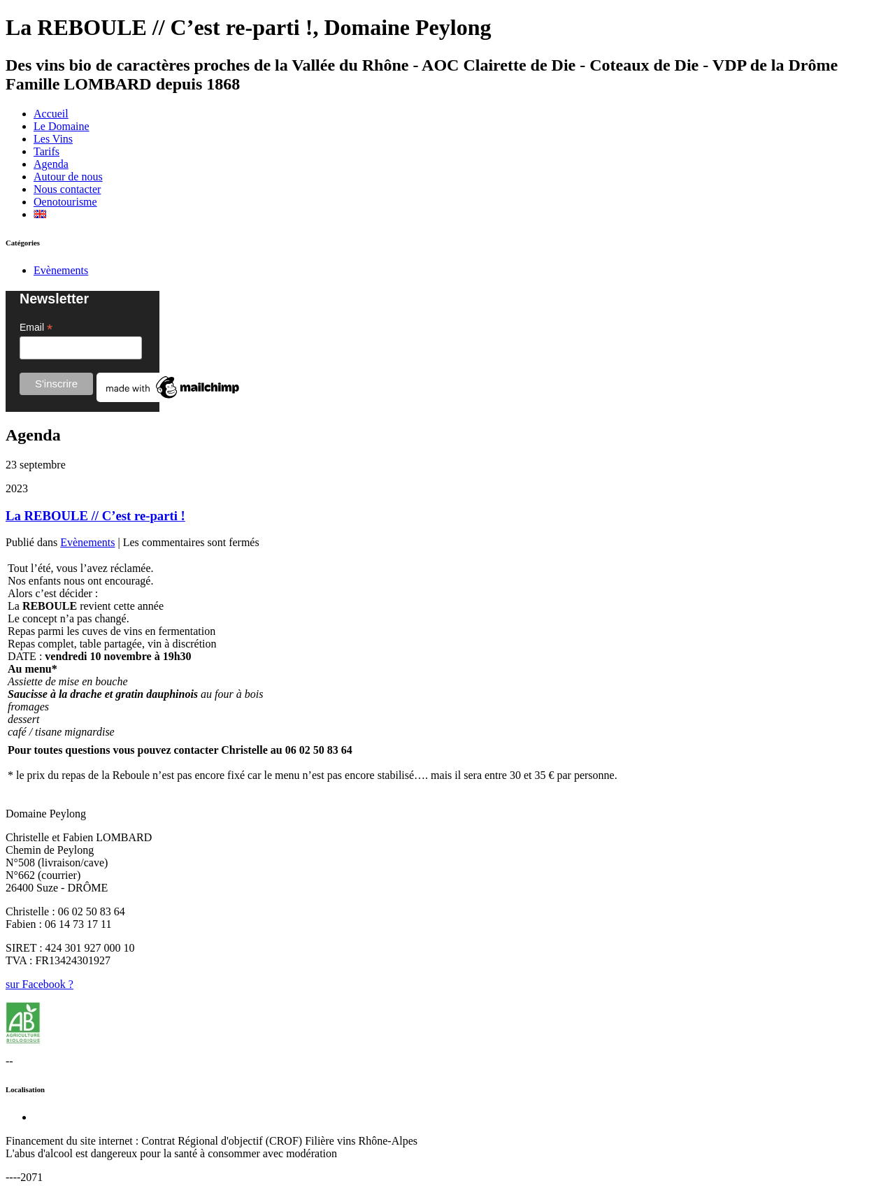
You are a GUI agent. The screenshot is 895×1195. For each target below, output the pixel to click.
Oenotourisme (65, 202)
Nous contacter (67, 189)
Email (36, 327)
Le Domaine (62, 126)
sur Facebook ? (39, 984)
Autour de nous (68, 177)
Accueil (51, 114)
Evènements (61, 270)
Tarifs (46, 151)
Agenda (51, 164)
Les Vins (53, 139)
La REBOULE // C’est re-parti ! (95, 515)
